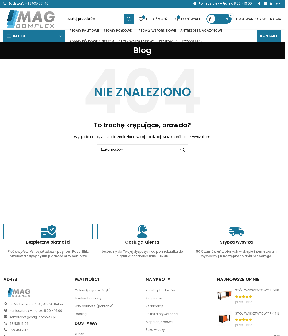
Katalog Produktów (160, 292)
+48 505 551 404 (38, 4)
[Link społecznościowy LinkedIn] (272, 3)
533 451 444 (19, 331)
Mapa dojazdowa (159, 323)
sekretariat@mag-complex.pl (33, 318)
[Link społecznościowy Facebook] (259, 3)
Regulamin (154, 300)
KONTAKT (269, 37)
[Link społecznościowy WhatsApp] (278, 3)
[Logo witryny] (31, 19)
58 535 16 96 (19, 325)
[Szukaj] (99, 20)
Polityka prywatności (162, 315)
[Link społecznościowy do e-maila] (265, 3)
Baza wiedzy (155, 331)
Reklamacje (155, 307)
